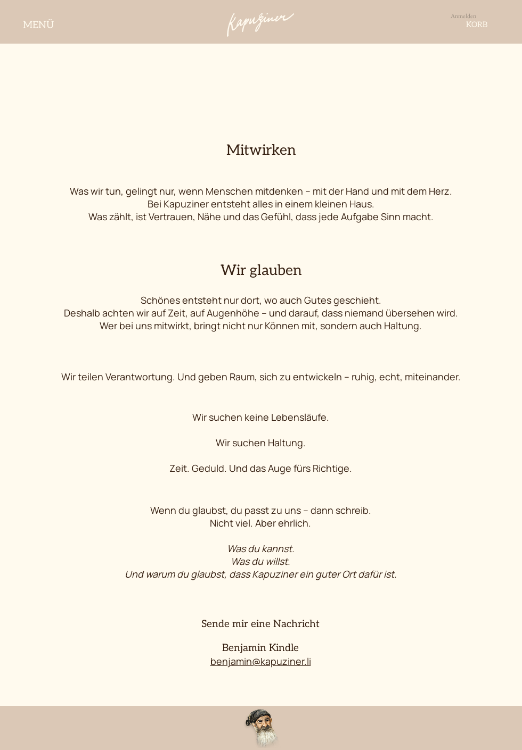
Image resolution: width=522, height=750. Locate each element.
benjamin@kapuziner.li (260, 661)
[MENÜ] (39, 25)
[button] (492, 24)
